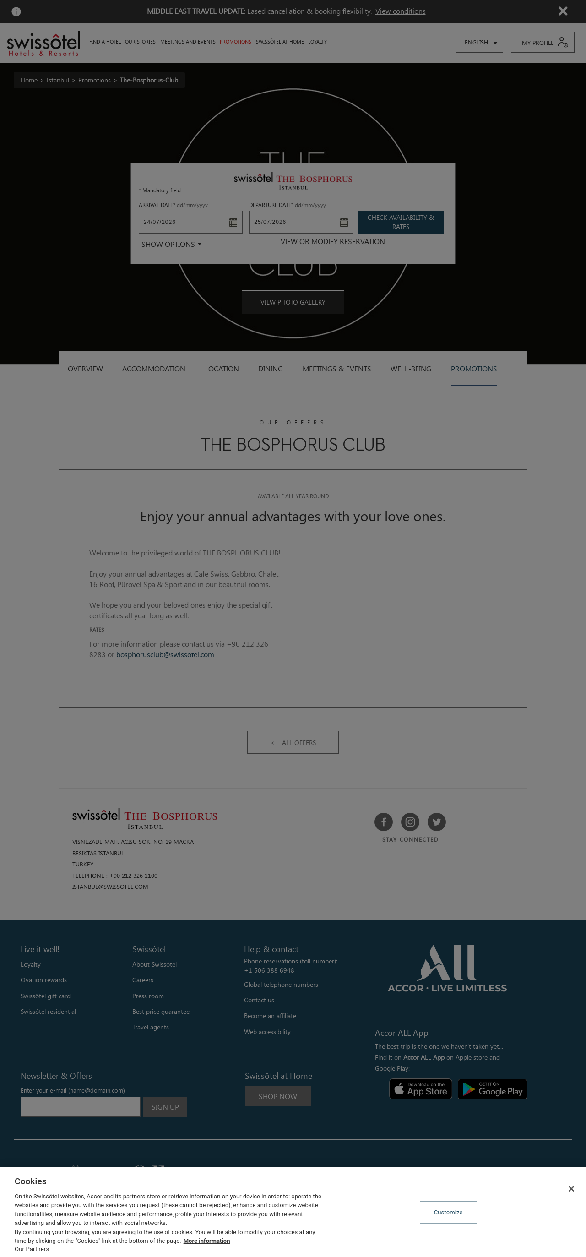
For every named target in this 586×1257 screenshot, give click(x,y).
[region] (293, 1212)
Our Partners (32, 1249)
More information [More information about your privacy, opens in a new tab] (207, 1240)
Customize (448, 1212)
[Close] (571, 1189)
